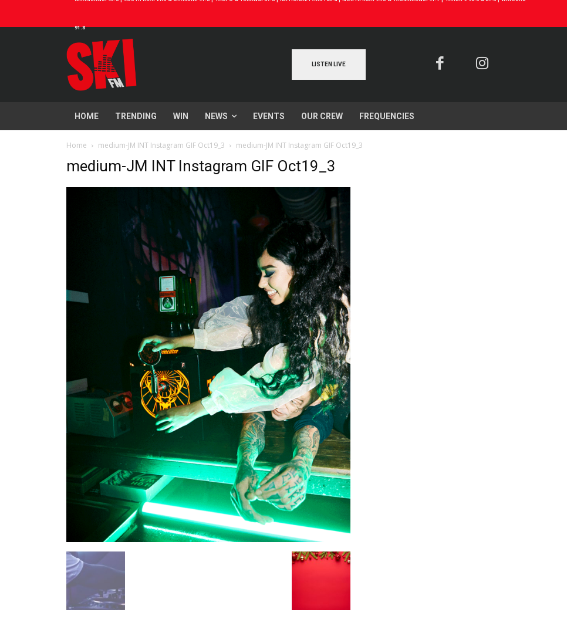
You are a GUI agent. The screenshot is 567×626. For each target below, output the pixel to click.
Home (76, 145)
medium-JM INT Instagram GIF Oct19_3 (161, 145)
